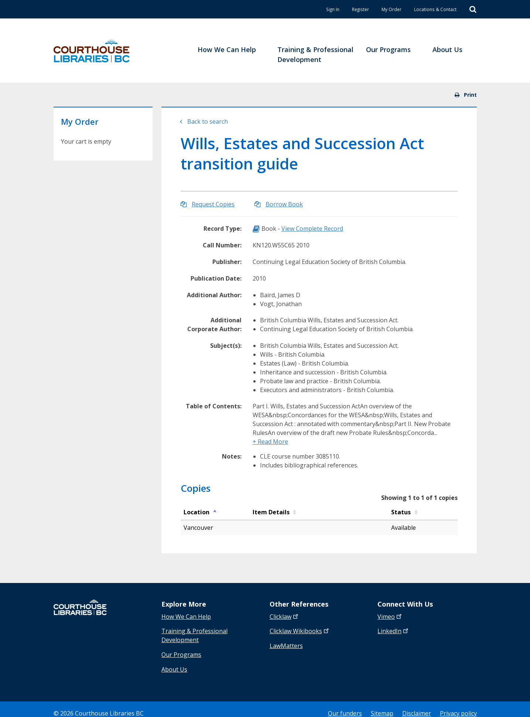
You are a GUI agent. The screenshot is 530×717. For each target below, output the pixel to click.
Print (466, 94)
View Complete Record (312, 228)
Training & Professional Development (194, 633)
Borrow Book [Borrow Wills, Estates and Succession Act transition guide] (284, 204)
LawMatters (286, 642)
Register (338, 9)
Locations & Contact (429, 9)
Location (196, 512)
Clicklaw (300, 629)
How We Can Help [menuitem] (227, 49)
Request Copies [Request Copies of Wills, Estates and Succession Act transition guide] (213, 204)
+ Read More (270, 442)
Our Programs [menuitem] (388, 49)
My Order (375, 9)
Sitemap (382, 705)
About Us (174, 663)
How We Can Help (186, 617)
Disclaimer (416, 705)
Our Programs (181, 650)
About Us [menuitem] (447, 49)
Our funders (345, 705)
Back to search (207, 121)
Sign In (304, 9)
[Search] (473, 9)
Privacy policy (458, 705)
